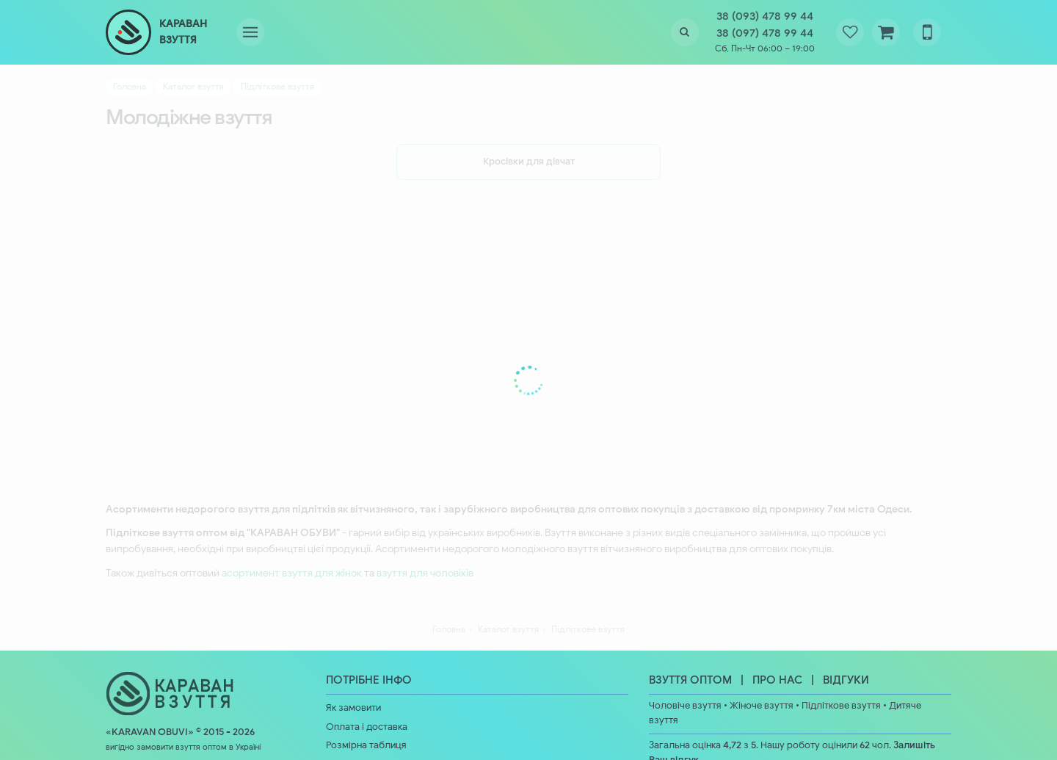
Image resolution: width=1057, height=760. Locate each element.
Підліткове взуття (841, 706)
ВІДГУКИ (846, 680)
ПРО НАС (777, 680)
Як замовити (353, 708)
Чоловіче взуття (685, 706)
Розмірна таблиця (366, 745)
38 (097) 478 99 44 (764, 33)
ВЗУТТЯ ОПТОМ (690, 680)
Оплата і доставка (366, 727)
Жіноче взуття (761, 706)
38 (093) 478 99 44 (764, 16)
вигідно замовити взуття (153, 747)
